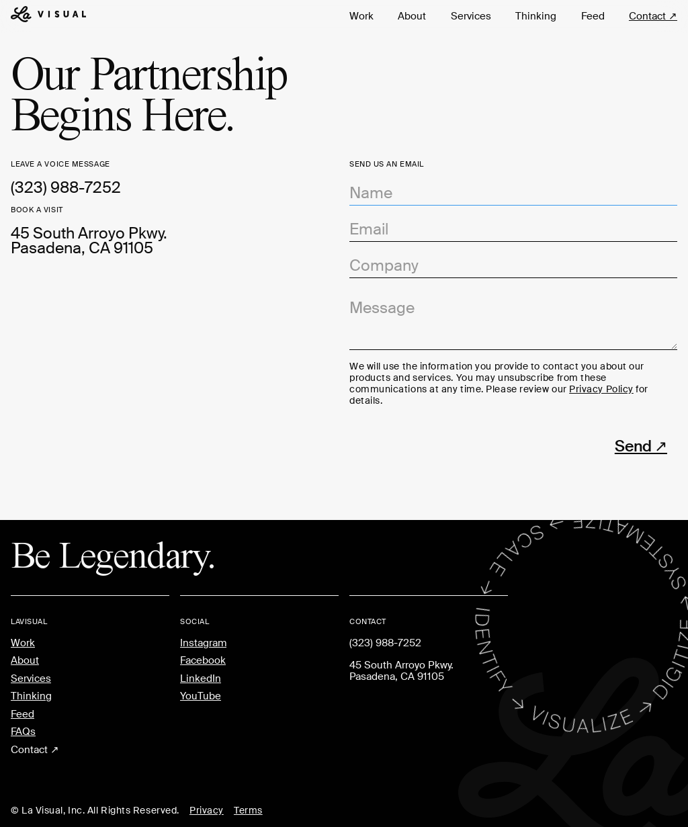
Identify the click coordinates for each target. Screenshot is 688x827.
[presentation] (451, 443)
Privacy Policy (601, 389)
